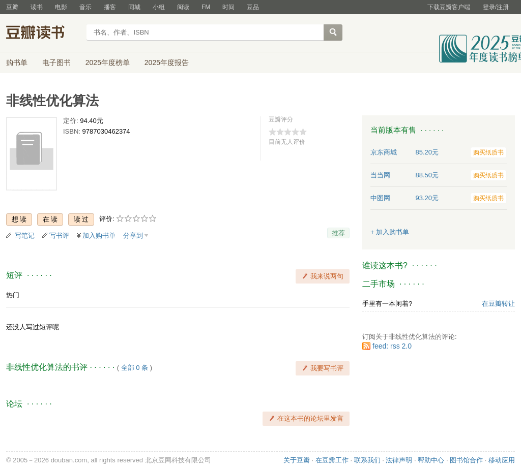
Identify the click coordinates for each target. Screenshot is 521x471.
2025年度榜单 (107, 62)
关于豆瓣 (296, 460)
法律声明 (399, 460)
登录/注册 (496, 7)
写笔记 (25, 235)
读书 (37, 7)
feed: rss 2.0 (392, 346)
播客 (110, 7)
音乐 (85, 7)
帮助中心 (431, 460)
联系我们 (367, 460)
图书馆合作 (466, 460)
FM (205, 7)
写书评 (59, 235)
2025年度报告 (166, 62)
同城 (134, 7)
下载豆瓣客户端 (448, 7)
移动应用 (501, 460)
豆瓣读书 (43, 33)
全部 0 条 (134, 367)
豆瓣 (12, 7)
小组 (159, 7)
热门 (12, 295)
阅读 (183, 7)
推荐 (338, 233)
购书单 (16, 62)
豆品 (253, 7)
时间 (228, 7)
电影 (61, 7)
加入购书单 (98, 235)
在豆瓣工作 (332, 460)
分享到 (133, 235)
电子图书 (56, 62)
